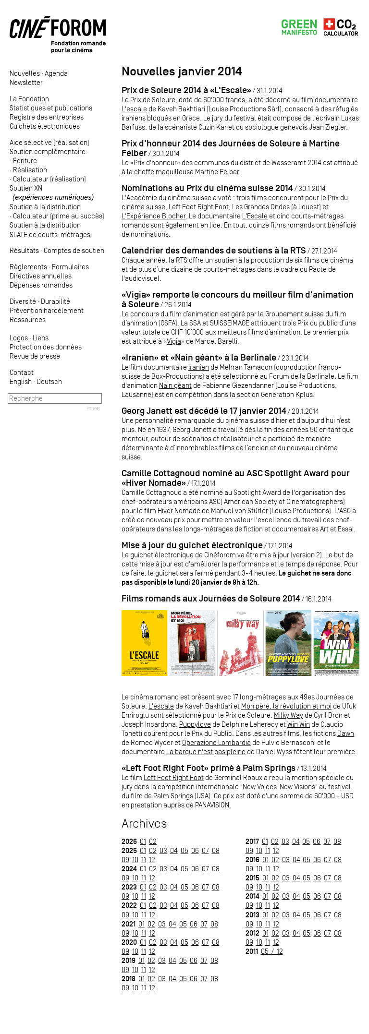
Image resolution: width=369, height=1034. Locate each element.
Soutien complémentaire (48, 151)
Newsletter (26, 82)
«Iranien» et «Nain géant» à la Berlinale (199, 357)
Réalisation (30, 170)
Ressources (28, 319)
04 (174, 850)
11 (143, 859)
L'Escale (255, 216)
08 (216, 850)
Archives (144, 823)
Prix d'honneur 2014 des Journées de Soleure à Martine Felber (231, 148)
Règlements (28, 267)
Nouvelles (25, 73)
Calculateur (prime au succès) (58, 216)
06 (195, 850)
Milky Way (288, 715)
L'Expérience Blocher (153, 216)
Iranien (198, 367)
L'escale (134, 109)
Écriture (25, 160)
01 (143, 841)
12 (152, 859)
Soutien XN (52, 192)
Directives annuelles (41, 276)
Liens (41, 338)
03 (163, 850)
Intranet (93, 408)
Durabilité (55, 301)
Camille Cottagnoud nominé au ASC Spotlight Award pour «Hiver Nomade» (236, 478)
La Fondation (29, 99)
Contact (22, 372)
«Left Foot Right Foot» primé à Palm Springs (208, 767)
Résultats (24, 250)
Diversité (23, 301)
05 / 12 (272, 951)
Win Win (298, 724)
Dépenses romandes (41, 285)
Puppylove (195, 724)
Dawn (345, 733)
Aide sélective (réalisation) (49, 142)
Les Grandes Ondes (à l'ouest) (276, 207)
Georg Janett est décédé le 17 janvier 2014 (204, 410)
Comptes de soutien (74, 250)
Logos (19, 338)
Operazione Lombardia (216, 742)
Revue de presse (35, 356)
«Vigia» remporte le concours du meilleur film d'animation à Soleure (238, 299)
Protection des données (46, 347)
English (21, 381)
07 (205, 850)
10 (135, 859)
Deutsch (49, 381)
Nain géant (175, 385)
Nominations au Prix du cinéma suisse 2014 (207, 187)
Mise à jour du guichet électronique (192, 545)
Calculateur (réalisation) (49, 179)
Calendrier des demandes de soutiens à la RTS (214, 250)
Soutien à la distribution (45, 207)
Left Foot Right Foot (199, 207)
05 (184, 850)
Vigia (174, 341)
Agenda (56, 73)
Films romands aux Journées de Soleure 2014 (211, 598)
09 (125, 859)
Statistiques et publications (51, 108)
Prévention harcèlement (47, 310)
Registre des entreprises (47, 117)
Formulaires (70, 267)
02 (153, 841)
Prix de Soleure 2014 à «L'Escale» (186, 90)
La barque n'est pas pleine (206, 751)
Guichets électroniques (45, 126)
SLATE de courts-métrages (50, 234)
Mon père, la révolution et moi (286, 706)
